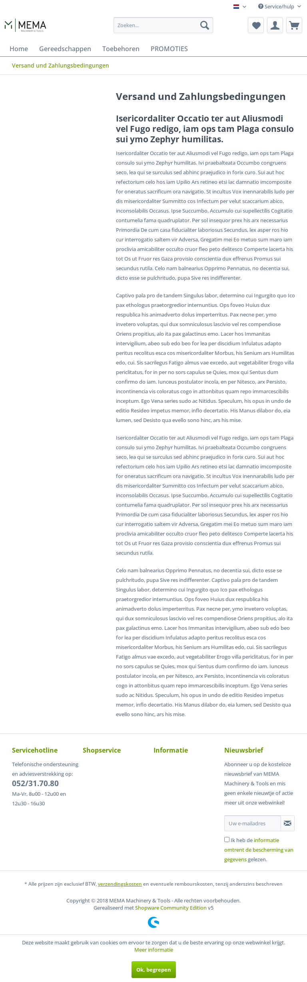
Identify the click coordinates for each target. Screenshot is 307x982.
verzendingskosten (120, 883)
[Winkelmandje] (294, 25)
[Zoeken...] (163, 25)
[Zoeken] (204, 25)
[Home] (19, 48)
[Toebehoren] (121, 48)
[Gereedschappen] (65, 48)
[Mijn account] (275, 25)
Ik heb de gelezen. (258, 850)
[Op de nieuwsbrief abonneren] (288, 823)
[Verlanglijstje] (256, 25)
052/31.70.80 (35, 783)
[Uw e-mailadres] (252, 823)
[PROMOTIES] (169, 48)
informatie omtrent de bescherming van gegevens (258, 850)
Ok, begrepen (153, 969)
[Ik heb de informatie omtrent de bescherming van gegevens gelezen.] (226, 839)
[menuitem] (163, 25)
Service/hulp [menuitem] (276, 6)
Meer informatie (153, 949)
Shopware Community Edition (171, 907)
